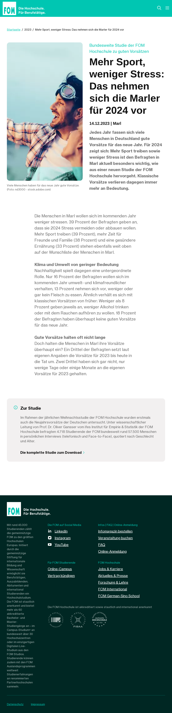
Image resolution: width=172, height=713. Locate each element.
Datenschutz (15, 704)
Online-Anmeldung (112, 551)
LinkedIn (61, 531)
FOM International (112, 589)
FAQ (101, 545)
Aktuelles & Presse (113, 576)
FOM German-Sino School (119, 596)
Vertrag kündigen (61, 576)
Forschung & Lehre (113, 582)
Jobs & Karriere (110, 569)
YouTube (62, 545)
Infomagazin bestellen (115, 531)
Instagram (63, 538)
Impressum (38, 704)
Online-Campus (60, 569)
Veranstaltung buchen (115, 538)
